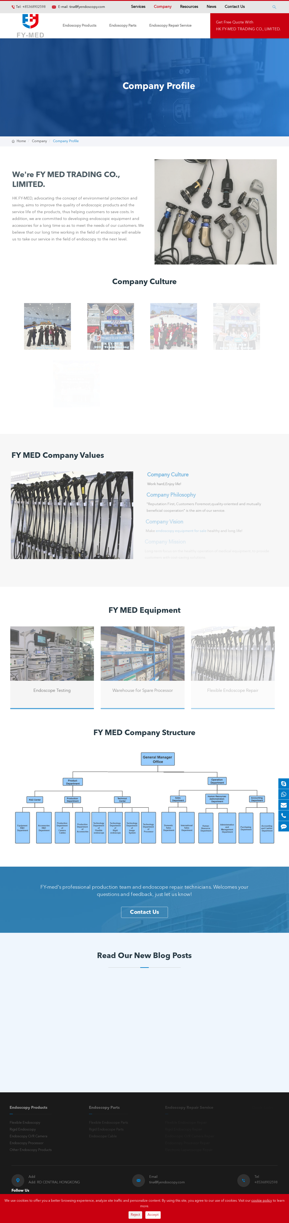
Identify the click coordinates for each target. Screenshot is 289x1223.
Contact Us (235, 7)
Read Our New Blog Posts (144, 956)
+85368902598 (33, 7)
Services (138, 7)
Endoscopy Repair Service (170, 25)
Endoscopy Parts (122, 25)
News (211, 7)
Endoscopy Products (79, 25)
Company (163, 7)
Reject (135, 1215)
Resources (189, 7)
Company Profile (66, 141)
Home (21, 141)
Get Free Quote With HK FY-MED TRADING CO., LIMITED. (248, 25)
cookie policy (261, 1201)
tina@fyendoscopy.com (87, 7)
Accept (153, 1215)
